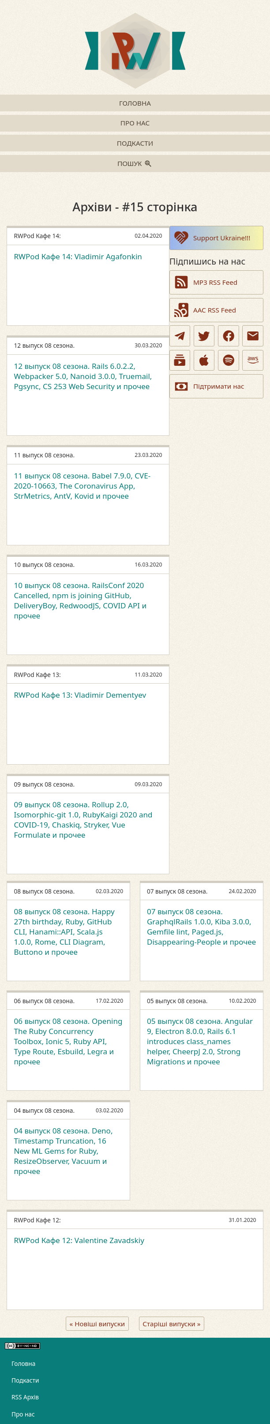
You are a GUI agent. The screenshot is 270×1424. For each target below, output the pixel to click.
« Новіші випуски (97, 1323)
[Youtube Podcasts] (180, 360)
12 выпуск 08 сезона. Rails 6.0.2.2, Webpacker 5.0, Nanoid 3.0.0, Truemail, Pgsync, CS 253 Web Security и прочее (83, 376)
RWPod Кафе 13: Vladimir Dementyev (80, 695)
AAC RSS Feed (204, 310)
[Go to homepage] (135, 52)
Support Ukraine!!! (211, 237)
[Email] (252, 335)
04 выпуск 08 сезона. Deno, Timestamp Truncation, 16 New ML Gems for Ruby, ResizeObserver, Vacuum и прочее (63, 1151)
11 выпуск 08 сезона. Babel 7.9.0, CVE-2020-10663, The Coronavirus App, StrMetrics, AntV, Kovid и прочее (82, 486)
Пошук (129, 163)
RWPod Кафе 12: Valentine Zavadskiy (79, 1240)
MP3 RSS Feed (205, 282)
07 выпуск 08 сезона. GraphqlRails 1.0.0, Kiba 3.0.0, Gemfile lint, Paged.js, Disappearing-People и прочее (201, 926)
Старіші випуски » (171, 1323)
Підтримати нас (208, 386)
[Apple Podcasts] (204, 360)
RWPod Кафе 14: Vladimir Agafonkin (78, 256)
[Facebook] (228, 335)
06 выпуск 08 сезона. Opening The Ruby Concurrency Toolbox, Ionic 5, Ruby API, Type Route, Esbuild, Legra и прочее (68, 1041)
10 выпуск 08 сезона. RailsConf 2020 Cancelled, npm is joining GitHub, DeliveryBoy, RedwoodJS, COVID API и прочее (80, 600)
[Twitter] (204, 335)
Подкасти (135, 143)
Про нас (135, 122)
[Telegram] (180, 335)
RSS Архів (25, 1397)
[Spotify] (228, 360)
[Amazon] (252, 360)
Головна (135, 103)
